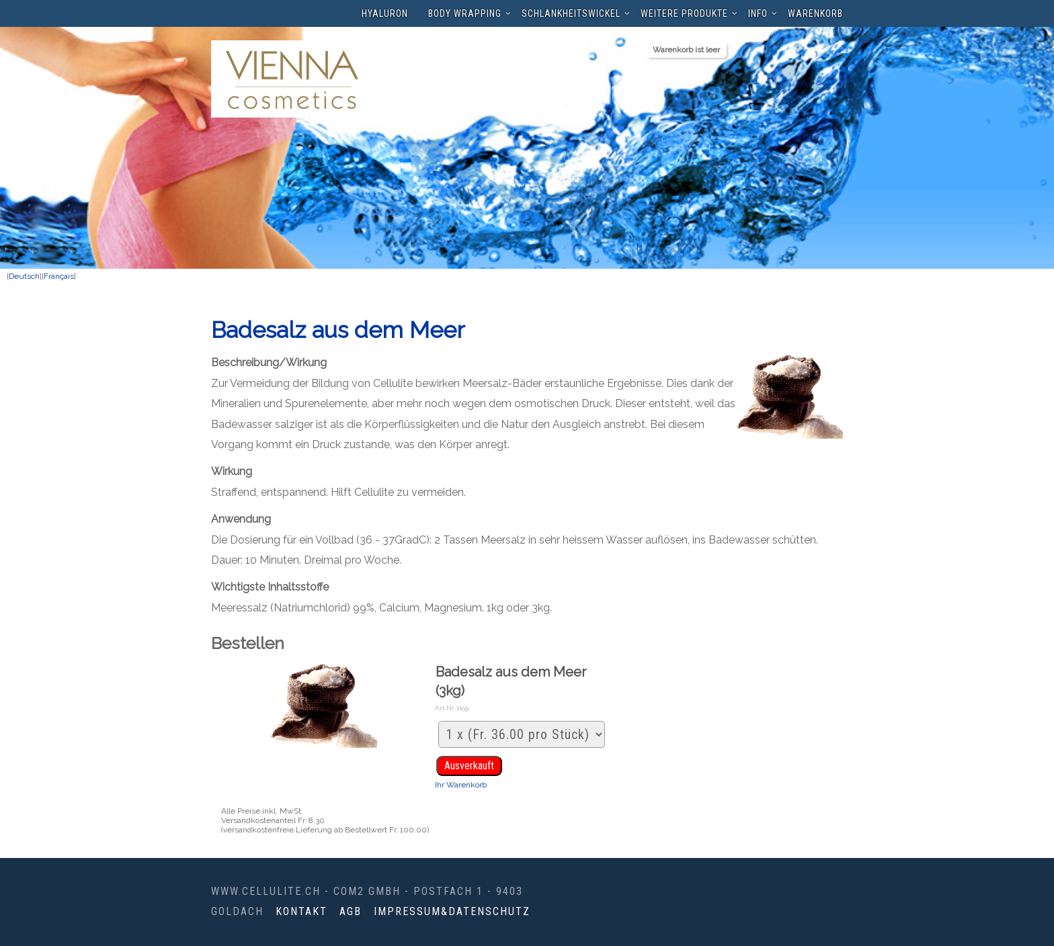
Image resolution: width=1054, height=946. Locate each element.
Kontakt (301, 911)
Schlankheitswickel (571, 13)
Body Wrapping (464, 13)
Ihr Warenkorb (461, 784)
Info (758, 13)
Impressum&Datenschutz (452, 911)
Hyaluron (385, 13)
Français (59, 276)
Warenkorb (815, 13)
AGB (350, 911)
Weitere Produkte (684, 13)
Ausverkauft (469, 765)
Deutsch (24, 276)
